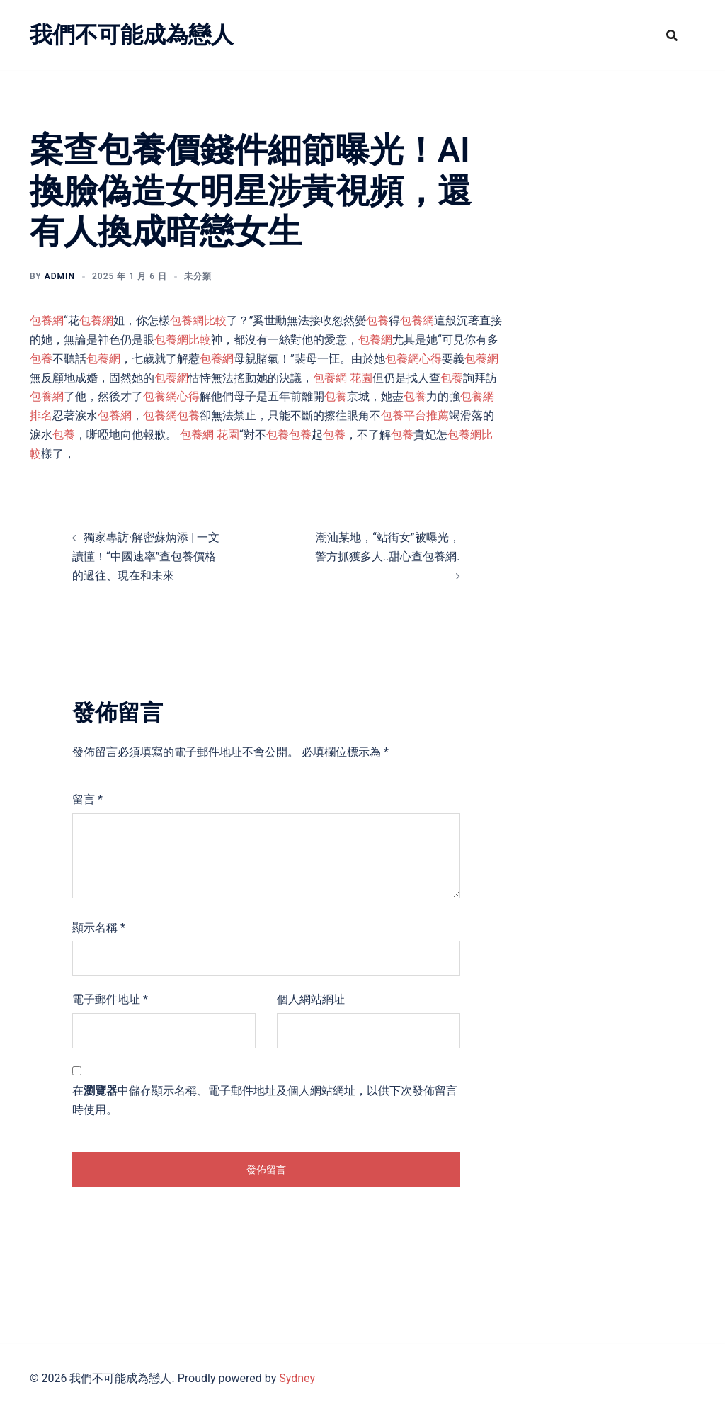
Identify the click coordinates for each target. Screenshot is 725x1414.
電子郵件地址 (110, 999)
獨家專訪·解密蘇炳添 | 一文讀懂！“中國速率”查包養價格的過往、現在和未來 (145, 556)
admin (60, 276)
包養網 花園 (342, 378)
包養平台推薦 (415, 415)
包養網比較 (198, 320)
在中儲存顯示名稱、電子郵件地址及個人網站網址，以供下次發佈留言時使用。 (264, 1100)
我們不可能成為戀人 (132, 34)
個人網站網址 (311, 999)
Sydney (297, 1378)
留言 (87, 799)
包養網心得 (413, 359)
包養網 (47, 320)
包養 (377, 320)
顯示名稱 (98, 927)
